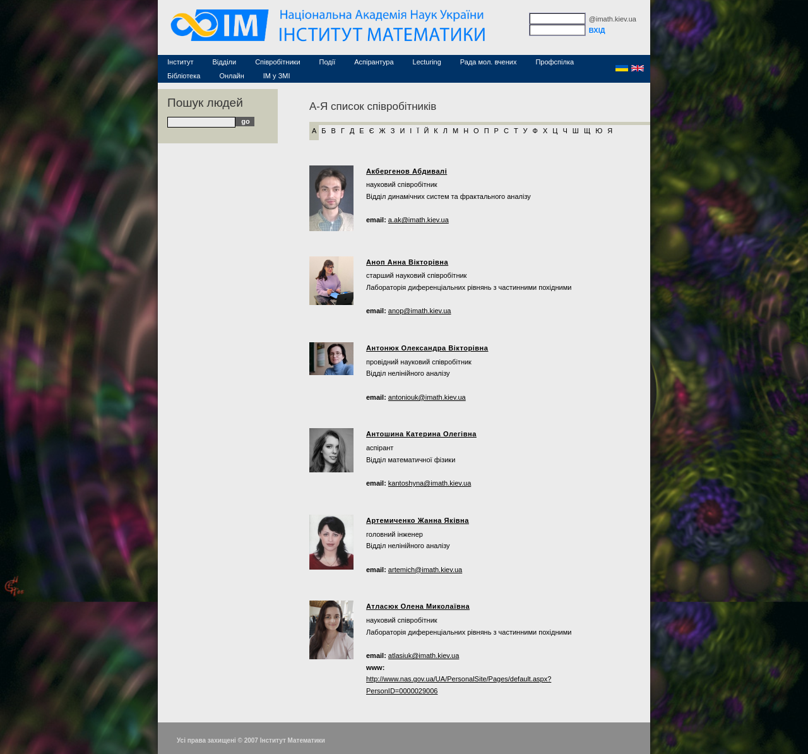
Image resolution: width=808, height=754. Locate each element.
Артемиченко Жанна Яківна (417, 520)
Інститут (180, 62)
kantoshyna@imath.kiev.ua (429, 483)
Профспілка (554, 62)
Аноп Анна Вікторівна (407, 262)
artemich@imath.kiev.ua (425, 569)
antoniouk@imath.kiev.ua (427, 397)
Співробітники (277, 62)
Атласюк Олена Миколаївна (418, 606)
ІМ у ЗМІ (276, 76)
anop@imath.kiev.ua (419, 310)
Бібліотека (183, 76)
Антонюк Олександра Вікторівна (427, 348)
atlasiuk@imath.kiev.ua (423, 655)
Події (327, 62)
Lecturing (427, 62)
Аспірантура (373, 62)
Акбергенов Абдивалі (406, 171)
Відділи (225, 62)
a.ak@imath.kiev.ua (418, 220)
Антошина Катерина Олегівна (421, 434)
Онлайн (231, 76)
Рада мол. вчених (488, 62)
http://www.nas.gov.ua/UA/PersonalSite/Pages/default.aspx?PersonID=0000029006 (458, 685)
